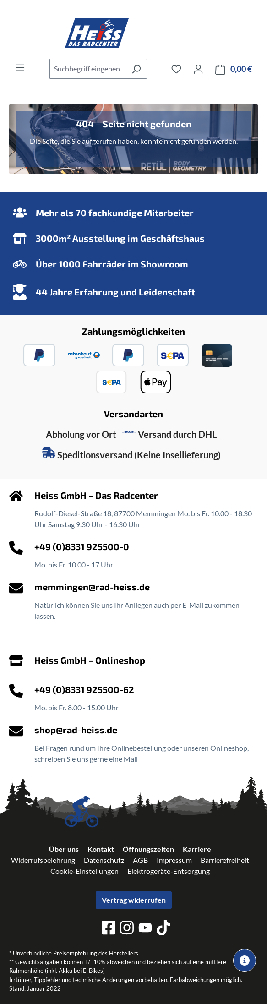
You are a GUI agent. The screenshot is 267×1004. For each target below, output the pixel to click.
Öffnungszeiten (148, 849)
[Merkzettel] (176, 68)
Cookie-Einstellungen (84, 871)
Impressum (174, 860)
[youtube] (145, 929)
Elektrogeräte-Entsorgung (168, 871)
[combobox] (87, 69)
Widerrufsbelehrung (43, 860)
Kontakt (100, 849)
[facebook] (108, 929)
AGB (140, 860)
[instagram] (127, 929)
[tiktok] (163, 929)
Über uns (64, 849)
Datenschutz (104, 860)
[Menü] (20, 67)
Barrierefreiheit (225, 860)
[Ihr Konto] (198, 68)
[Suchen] (136, 69)
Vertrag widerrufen (134, 899)
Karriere (197, 849)
